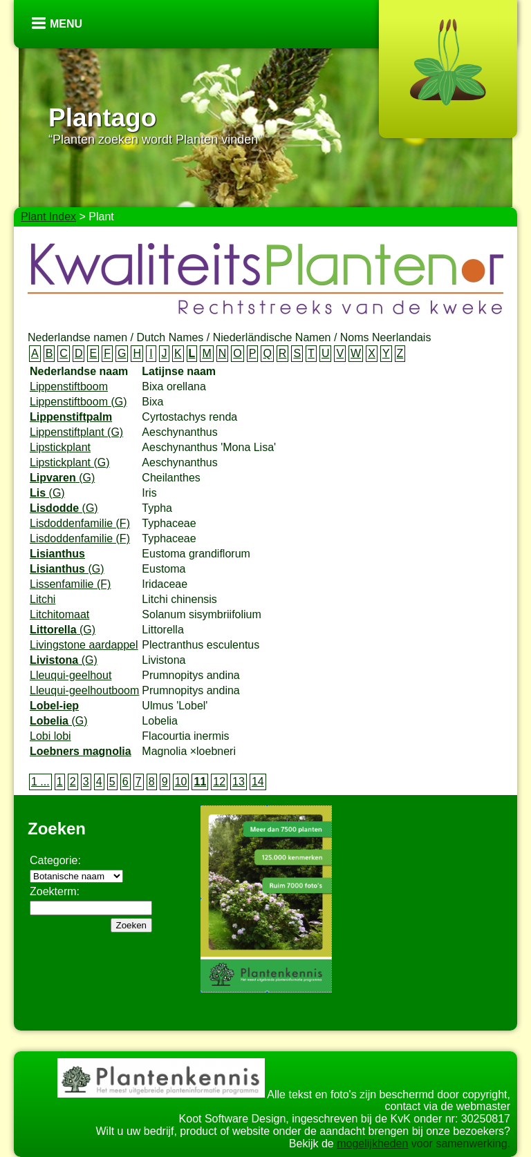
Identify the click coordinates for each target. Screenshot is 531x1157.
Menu (66, 24)
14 (258, 781)
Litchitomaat (59, 614)
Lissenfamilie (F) (70, 584)
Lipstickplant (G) (70, 462)
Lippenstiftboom (69, 386)
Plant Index (48, 216)
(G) (62, 478)
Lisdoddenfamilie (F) (80, 523)
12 (219, 781)
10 (181, 781)
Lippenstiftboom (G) (78, 402)
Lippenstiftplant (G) (76, 432)
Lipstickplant (60, 447)
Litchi (42, 599)
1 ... (40, 781)
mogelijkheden (372, 1143)
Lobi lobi (50, 736)
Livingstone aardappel (84, 645)
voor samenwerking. (459, 1143)
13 (238, 781)
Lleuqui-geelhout (70, 675)
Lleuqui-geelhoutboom (84, 690)
